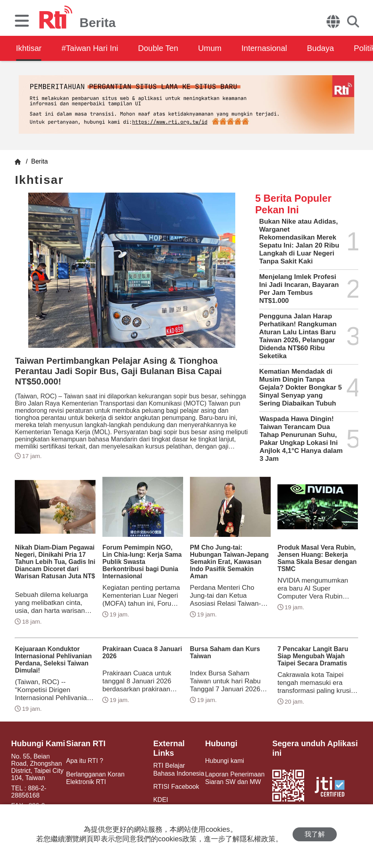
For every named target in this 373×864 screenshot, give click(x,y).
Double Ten (158, 48)
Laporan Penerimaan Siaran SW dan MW (234, 778)
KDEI (160, 799)
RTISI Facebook (176, 786)
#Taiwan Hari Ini (89, 48)
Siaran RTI (85, 743)
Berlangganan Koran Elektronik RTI (95, 778)
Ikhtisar (28, 48)
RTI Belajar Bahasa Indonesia (178, 769)
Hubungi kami (224, 760)
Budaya (320, 48)
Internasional (264, 48)
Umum (210, 48)
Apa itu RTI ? (84, 760)
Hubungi (221, 743)
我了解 (315, 834)
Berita (38, 161)
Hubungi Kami (38, 743)
